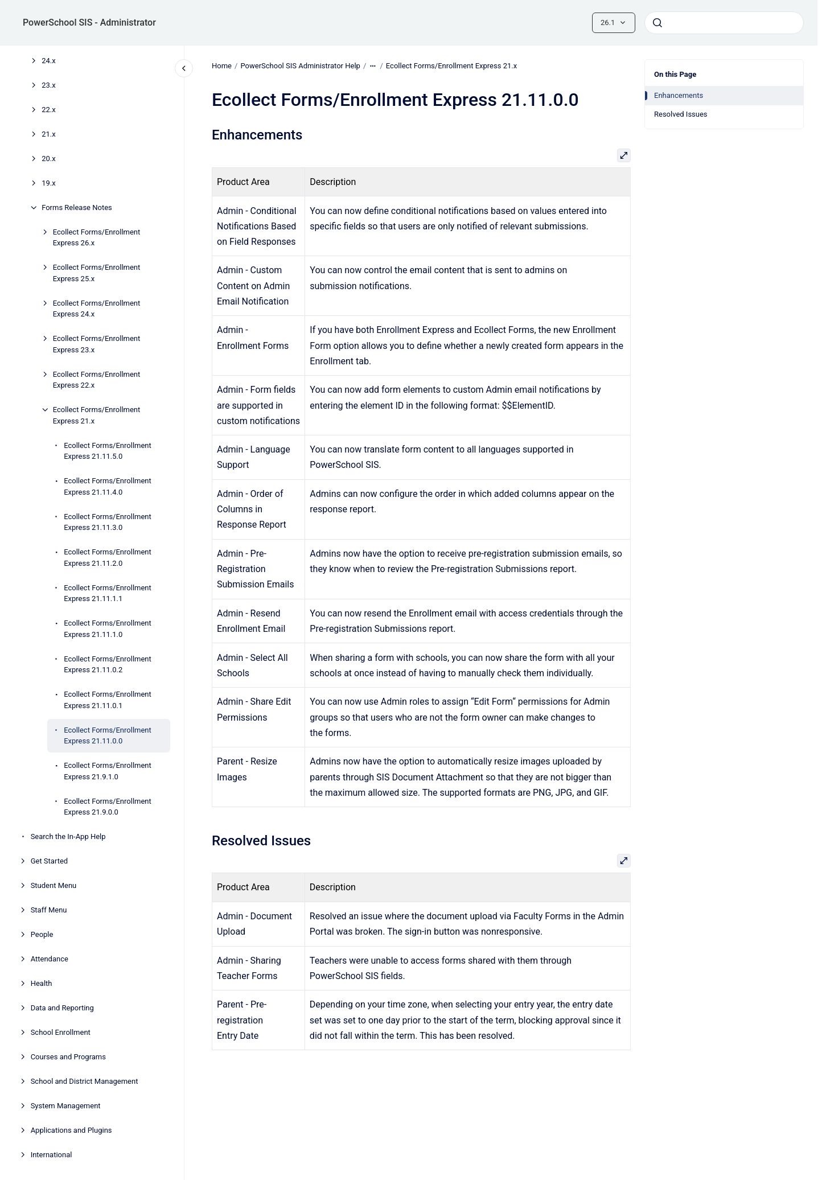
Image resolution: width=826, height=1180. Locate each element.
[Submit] (657, 23)
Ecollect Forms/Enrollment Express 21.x (97, 415)
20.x (49, 158)
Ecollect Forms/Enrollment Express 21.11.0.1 (107, 700)
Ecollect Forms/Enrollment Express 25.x (97, 273)
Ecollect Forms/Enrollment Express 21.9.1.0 (107, 771)
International (51, 1154)
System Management (66, 1105)
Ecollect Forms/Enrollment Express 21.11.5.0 (107, 451)
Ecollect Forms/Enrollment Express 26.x (97, 238)
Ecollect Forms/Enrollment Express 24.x (97, 309)
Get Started (49, 861)
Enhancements (678, 95)
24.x (49, 60)
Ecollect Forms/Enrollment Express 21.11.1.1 (107, 593)
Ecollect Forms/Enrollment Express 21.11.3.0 (107, 522)
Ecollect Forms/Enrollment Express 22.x (97, 380)
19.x (49, 183)
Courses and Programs (68, 1056)
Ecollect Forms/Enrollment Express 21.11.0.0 (107, 736)
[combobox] (724, 23)
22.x (49, 109)
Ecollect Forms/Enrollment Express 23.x (97, 344)
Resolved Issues (681, 114)
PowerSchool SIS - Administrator (89, 22)
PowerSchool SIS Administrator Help (300, 65)
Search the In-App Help (68, 836)
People (42, 934)
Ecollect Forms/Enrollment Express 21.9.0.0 (107, 807)
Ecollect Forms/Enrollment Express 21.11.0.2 (107, 665)
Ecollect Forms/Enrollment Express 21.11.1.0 (107, 629)
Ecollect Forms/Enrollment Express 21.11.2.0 (107, 558)
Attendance (49, 959)
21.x (49, 134)
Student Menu (54, 885)
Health (41, 983)
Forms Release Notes (77, 207)
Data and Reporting (62, 1008)
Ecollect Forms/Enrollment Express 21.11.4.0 (107, 486)
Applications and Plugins (71, 1130)
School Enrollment (61, 1032)
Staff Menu (49, 910)
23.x (49, 85)
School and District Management (84, 1081)
